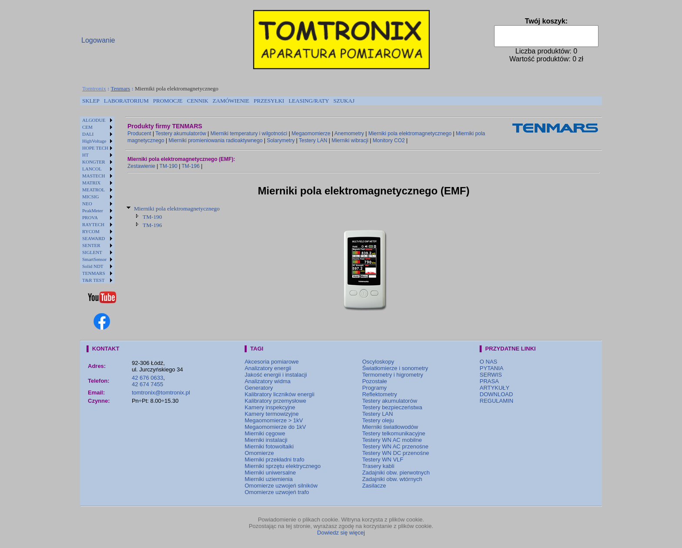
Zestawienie (141, 166)
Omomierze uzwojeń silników (281, 485)
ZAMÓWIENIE (231, 100)
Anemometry (349, 133)
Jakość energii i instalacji (275, 374)
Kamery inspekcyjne (269, 407)
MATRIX (91, 182)
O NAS (488, 361)
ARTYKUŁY (494, 387)
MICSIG (90, 196)
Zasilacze (374, 485)
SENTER (91, 245)
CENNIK (197, 100)
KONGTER (93, 161)
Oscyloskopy (378, 361)
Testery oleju (378, 420)
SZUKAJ (344, 100)
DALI (88, 134)
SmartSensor (94, 259)
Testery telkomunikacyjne (393, 433)
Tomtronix (94, 88)
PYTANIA (492, 368)
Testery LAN (313, 140)
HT (85, 154)
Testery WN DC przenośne (395, 453)
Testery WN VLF (383, 459)
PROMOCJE (168, 100)
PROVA (90, 217)
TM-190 (168, 166)
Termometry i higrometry (392, 374)
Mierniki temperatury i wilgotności (249, 133)
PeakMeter (92, 210)
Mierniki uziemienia (268, 479)
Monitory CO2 (389, 140)
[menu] (97, 200)
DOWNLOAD (496, 394)
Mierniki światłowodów (390, 427)
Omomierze (259, 453)
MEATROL (93, 189)
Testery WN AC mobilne (392, 440)
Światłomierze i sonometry (395, 368)
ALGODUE (93, 120)
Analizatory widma (267, 381)
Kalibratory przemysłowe (275, 401)
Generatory (258, 387)
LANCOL (92, 168)
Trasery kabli (378, 466)
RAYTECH (93, 224)
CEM (87, 127)
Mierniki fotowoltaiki (269, 446)
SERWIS (491, 374)
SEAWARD (93, 238)
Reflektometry (379, 394)
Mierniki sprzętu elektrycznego (282, 466)
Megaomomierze (310, 133)
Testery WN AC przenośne (395, 446)
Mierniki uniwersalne (270, 472)
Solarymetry (280, 140)
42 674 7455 (147, 384)
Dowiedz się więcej (341, 532)
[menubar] (218, 101)
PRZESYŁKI (269, 100)
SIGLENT (92, 252)
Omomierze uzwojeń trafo (276, 492)
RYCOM (91, 231)
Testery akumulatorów (180, 133)
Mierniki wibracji (349, 140)
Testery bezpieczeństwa (392, 407)
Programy (374, 387)
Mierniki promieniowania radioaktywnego (216, 140)
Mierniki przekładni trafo (274, 459)
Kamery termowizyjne (271, 414)
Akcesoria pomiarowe (271, 361)
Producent (139, 133)
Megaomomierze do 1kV (275, 427)
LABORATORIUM (126, 100)
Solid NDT (93, 266)
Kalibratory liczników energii (279, 394)
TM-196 (191, 166)
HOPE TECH (95, 147)
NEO (87, 203)
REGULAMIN (496, 401)
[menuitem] (91, 101)
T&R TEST (93, 280)
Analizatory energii (267, 368)
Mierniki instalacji (265, 440)
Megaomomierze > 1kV (273, 420)
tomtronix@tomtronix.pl (161, 392)
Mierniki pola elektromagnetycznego (409, 133)
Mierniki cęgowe (264, 433)
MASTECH (93, 175)
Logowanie (98, 40)
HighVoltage (94, 141)
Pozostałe (374, 381)
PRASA (489, 381)
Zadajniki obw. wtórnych (392, 479)
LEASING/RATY (308, 100)
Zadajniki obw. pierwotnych (396, 472)
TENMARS (93, 273)
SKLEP (91, 100)
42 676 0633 (147, 377)
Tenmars (120, 88)
